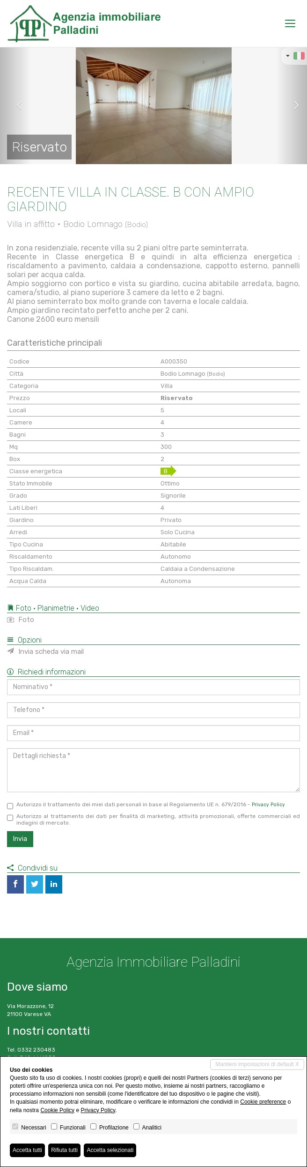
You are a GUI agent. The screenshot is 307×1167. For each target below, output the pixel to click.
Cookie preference (263, 1102)
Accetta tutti (27, 1150)
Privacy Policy (268, 805)
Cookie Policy (57, 1110)
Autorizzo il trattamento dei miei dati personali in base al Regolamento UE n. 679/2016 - (146, 805)
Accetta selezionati (110, 1150)
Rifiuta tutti (64, 1150)
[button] (15, 105)
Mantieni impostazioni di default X (257, 1064)
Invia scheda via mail (45, 651)
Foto (20, 619)
